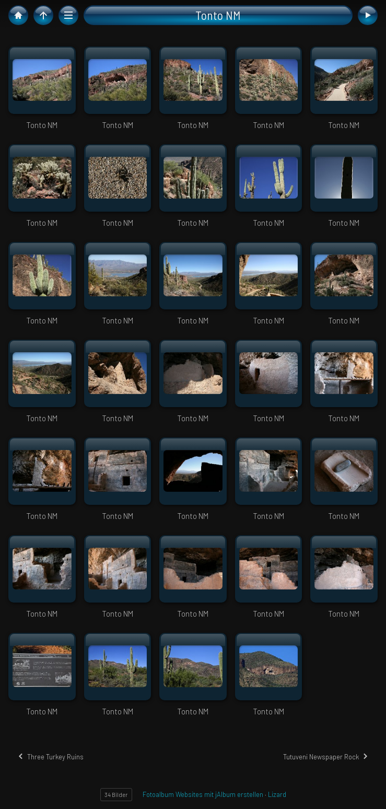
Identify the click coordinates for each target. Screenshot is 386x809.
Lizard (277, 794)
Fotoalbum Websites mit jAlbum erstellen (203, 794)
